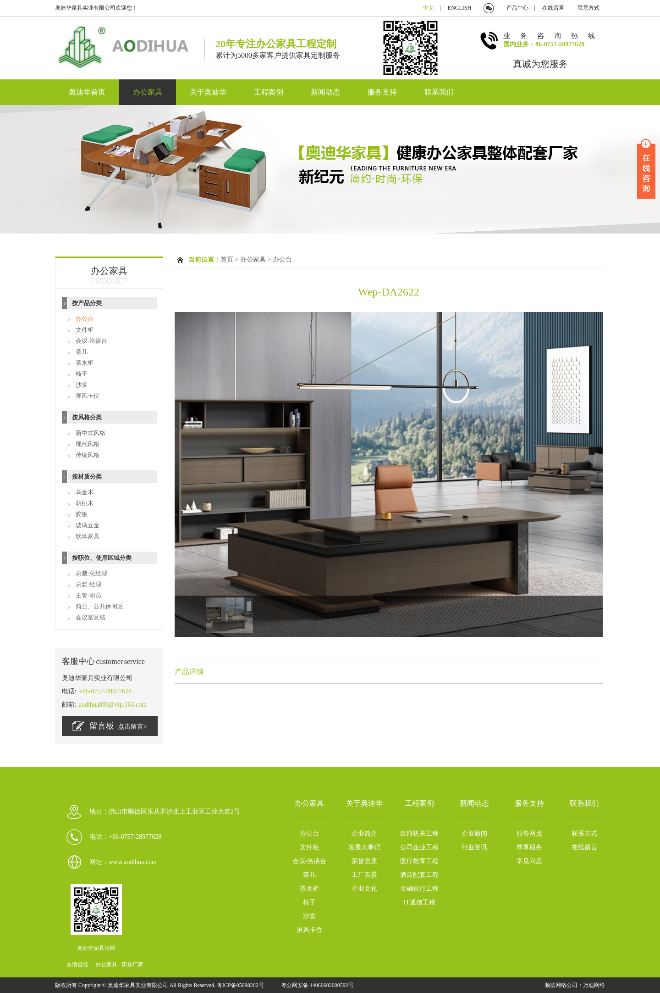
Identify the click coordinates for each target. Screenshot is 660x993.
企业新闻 (474, 833)
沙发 (82, 384)
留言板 (109, 726)
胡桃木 (85, 503)
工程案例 (268, 92)
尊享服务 (529, 847)
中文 (428, 8)
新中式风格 (90, 433)
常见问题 (529, 861)
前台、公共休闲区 (99, 606)
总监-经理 (88, 584)
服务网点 (529, 833)
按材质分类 (87, 476)
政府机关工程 (419, 833)
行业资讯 (474, 847)
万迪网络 (594, 985)
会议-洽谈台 (91, 340)
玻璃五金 (87, 525)
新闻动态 (325, 92)
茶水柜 (85, 362)
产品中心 (517, 8)
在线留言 (553, 8)
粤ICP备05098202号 (241, 985)
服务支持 (382, 92)
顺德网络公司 (561, 985)
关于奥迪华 (208, 92)
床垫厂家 (132, 964)
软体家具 (87, 536)
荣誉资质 (364, 861)
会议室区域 (90, 617)
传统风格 (87, 455)
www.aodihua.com (133, 862)
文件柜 (85, 329)
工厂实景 (364, 874)
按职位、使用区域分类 (102, 557)
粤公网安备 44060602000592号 (317, 985)
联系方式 (589, 8)
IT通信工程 (419, 902)
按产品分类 (87, 303)
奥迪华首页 (87, 92)
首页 (226, 259)
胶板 (82, 514)
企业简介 (364, 833)
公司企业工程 (419, 847)
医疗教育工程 (419, 861)
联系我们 (439, 92)
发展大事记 (364, 847)
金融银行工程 (419, 888)
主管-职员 (88, 595)
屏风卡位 (87, 395)
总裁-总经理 (91, 573)
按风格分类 (87, 417)
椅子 (82, 373)
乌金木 (85, 492)
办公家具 (147, 92)
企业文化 (364, 888)
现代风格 (87, 444)
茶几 (82, 351)
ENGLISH (459, 8)
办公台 (85, 318)
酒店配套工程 (419, 874)
